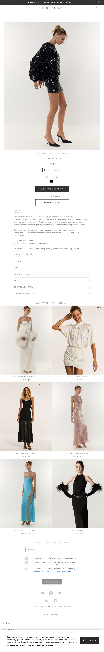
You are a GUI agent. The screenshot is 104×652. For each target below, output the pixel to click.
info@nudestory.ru (52, 615)
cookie (37, 637)
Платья (64, 154)
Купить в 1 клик (52, 203)
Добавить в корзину (52, 189)
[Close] (89, 640)
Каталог (54, 154)
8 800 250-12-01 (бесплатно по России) (52, 607)
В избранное (54, 196)
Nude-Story (42, 154)
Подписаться (52, 582)
